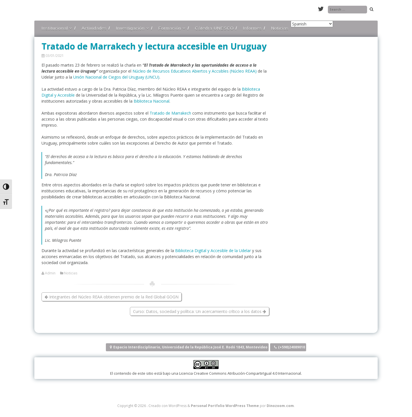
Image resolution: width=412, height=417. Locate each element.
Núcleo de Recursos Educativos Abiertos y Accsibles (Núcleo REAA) (195, 71)
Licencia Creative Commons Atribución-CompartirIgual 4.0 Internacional (240, 373)
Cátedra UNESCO (214, 28)
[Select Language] (312, 24)
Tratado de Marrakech (170, 113)
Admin (50, 273)
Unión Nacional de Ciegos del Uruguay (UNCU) (116, 77)
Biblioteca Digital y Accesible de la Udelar (213, 250)
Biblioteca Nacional (151, 101)
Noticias (279, 28)
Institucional (54, 28)
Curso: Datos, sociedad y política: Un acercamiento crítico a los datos (199, 311)
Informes (252, 28)
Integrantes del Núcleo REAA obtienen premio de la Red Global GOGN (112, 297)
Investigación (130, 28)
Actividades (94, 28)
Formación (170, 28)
